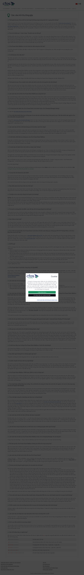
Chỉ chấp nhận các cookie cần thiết (42, 295)
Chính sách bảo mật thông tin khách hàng (47, 300)
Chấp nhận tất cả (42, 292)
